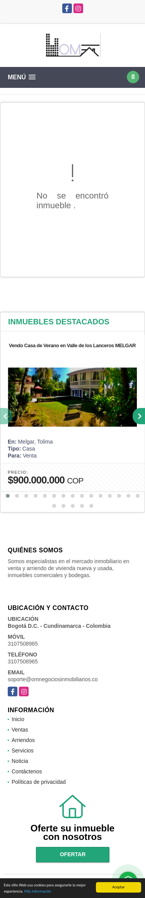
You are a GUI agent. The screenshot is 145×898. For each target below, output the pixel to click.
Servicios (23, 750)
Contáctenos (27, 771)
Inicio (18, 719)
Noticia (20, 761)
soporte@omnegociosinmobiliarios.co (53, 679)
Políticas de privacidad (39, 782)
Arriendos (23, 740)
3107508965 (23, 644)
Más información (37, 891)
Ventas (20, 730)
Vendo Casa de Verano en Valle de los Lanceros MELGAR (72, 345)
